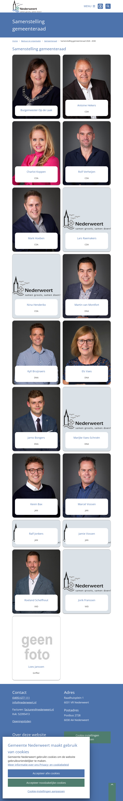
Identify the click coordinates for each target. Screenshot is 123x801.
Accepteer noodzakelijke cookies (46, 782)
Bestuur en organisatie (31, 41)
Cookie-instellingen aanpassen (46, 791)
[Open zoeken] (108, 6)
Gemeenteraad (50, 41)
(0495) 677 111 (21, 697)
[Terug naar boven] (112, 792)
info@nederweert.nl (24, 702)
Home (15, 41)
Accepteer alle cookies (46, 773)
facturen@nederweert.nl (39, 709)
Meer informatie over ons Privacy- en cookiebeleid (38, 764)
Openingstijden (21, 721)
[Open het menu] (89, 6)
